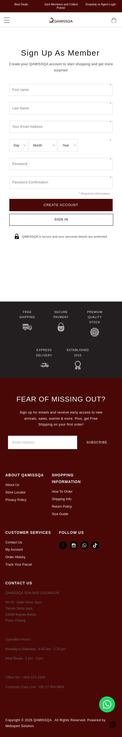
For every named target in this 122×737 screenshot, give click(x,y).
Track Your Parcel (18, 564)
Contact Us (13, 542)
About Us (12, 485)
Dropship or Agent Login (100, 4)
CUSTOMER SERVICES (28, 532)
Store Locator (15, 492)
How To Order (62, 491)
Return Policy (62, 506)
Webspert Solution (19, 726)
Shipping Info (62, 499)
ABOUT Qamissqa (24, 475)
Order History (15, 557)
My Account (14, 549)
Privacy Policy (15, 500)
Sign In (61, 219)
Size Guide (60, 514)
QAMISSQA (42, 720)
